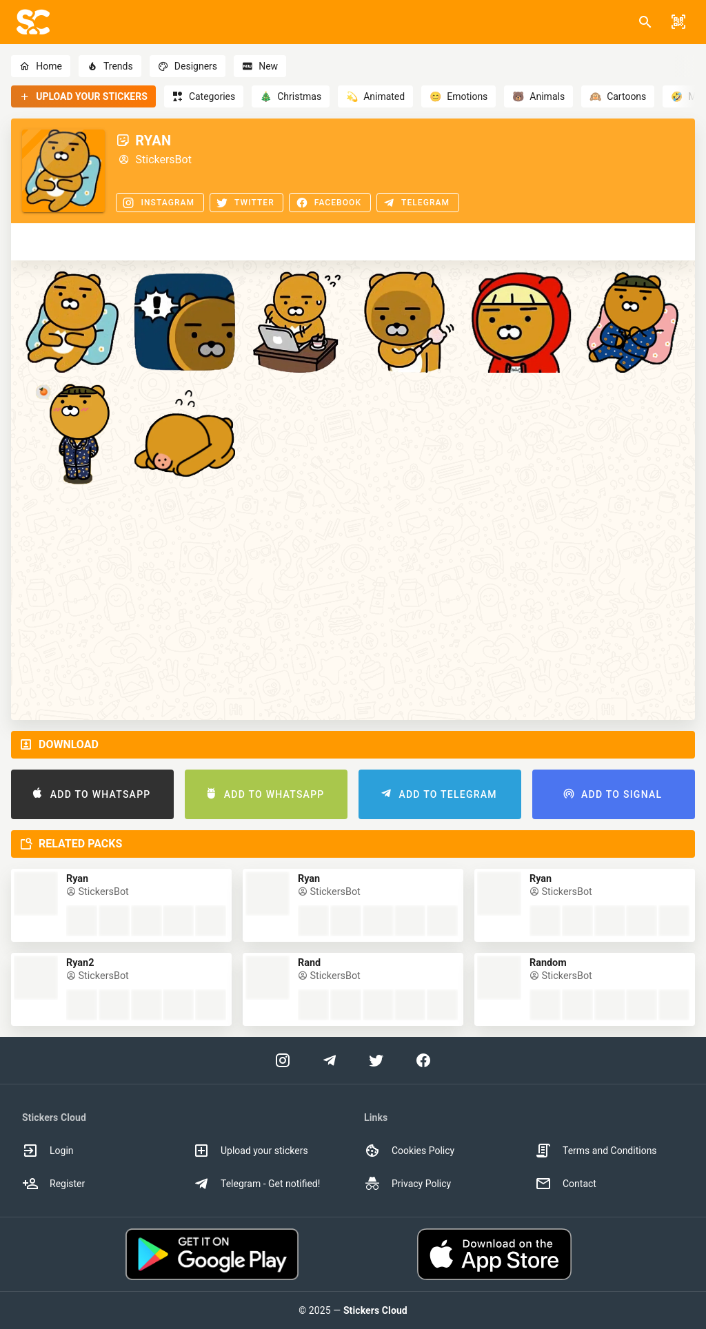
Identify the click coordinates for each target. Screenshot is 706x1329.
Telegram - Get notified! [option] (256, 1183)
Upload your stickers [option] (250, 1150)
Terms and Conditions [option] (596, 1150)
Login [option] (48, 1150)
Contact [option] (565, 1183)
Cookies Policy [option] (409, 1150)
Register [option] (53, 1183)
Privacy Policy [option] (407, 1183)
